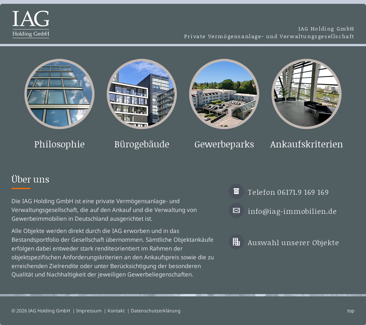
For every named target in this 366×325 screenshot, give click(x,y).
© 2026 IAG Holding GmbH (40, 310)
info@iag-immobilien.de (292, 211)
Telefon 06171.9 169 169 (288, 192)
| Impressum (86, 310)
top (351, 310)
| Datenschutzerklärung (154, 310)
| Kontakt (114, 310)
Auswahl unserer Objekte (293, 242)
